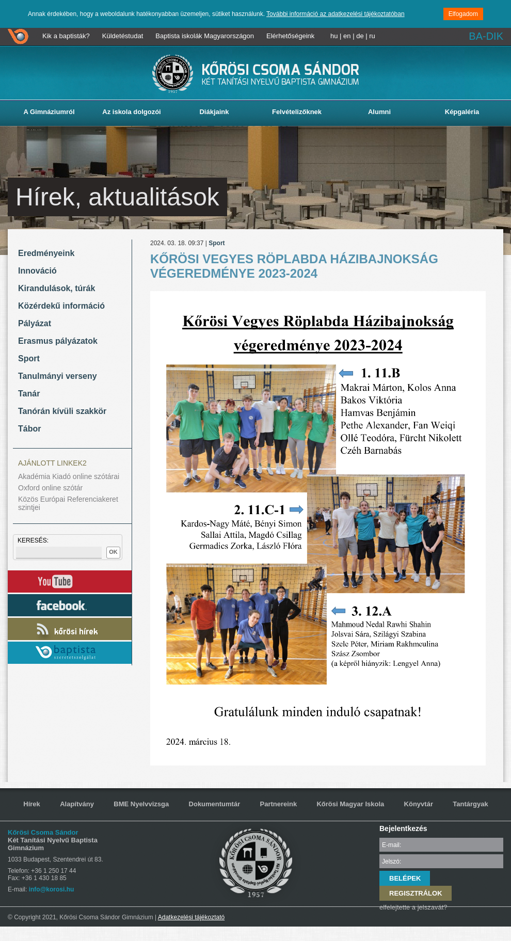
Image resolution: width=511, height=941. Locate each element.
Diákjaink (214, 112)
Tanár (29, 393)
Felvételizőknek (297, 112)
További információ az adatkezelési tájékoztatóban (335, 14)
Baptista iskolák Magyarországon (204, 36)
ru (372, 36)
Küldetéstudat (122, 36)
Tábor (29, 428)
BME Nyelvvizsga (141, 804)
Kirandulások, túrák (56, 288)
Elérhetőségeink (290, 36)
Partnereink (278, 804)
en (346, 36)
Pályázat (34, 323)
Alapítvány (77, 804)
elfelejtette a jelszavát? (413, 907)
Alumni (379, 112)
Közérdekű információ (61, 305)
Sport (29, 358)
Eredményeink (46, 253)
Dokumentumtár (215, 804)
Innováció (37, 270)
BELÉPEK (405, 878)
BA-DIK (486, 36)
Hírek (31, 804)
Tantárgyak (470, 804)
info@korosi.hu (51, 889)
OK (113, 552)
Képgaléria (462, 112)
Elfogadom (463, 14)
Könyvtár (418, 804)
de (359, 36)
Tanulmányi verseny (57, 376)
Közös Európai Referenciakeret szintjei (68, 503)
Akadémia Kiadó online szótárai (68, 476)
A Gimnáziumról (48, 112)
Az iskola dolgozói (131, 112)
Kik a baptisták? (66, 36)
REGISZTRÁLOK (415, 893)
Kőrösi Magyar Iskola (350, 804)
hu (334, 36)
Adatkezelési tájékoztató (191, 917)
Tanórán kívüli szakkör (62, 411)
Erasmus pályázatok (58, 341)
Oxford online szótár (50, 488)
